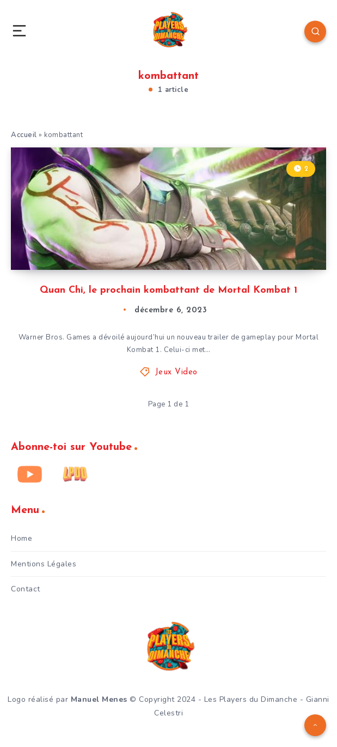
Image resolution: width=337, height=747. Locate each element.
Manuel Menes (99, 699)
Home (21, 538)
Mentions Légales (43, 564)
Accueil (24, 135)
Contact (25, 589)
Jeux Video (176, 372)
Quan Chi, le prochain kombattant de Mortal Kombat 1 (168, 290)
